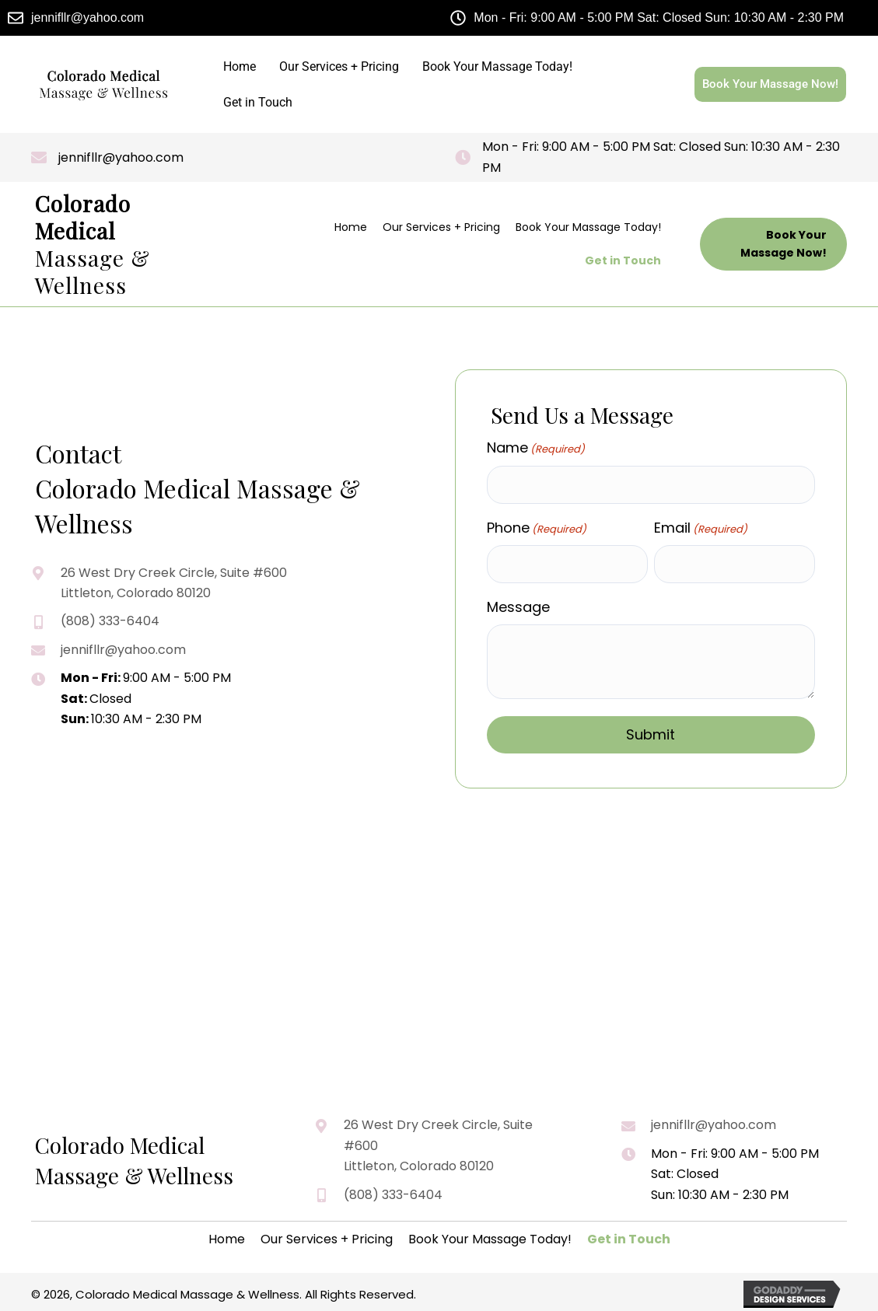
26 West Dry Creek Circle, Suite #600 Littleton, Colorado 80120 (438, 1144)
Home (239, 66)
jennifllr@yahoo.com (121, 157)
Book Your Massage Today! (497, 66)
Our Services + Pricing (339, 66)
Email (700, 527)
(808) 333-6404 (110, 621)
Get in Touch (257, 102)
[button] (773, 244)
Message (518, 605)
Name (536, 447)
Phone (536, 527)
